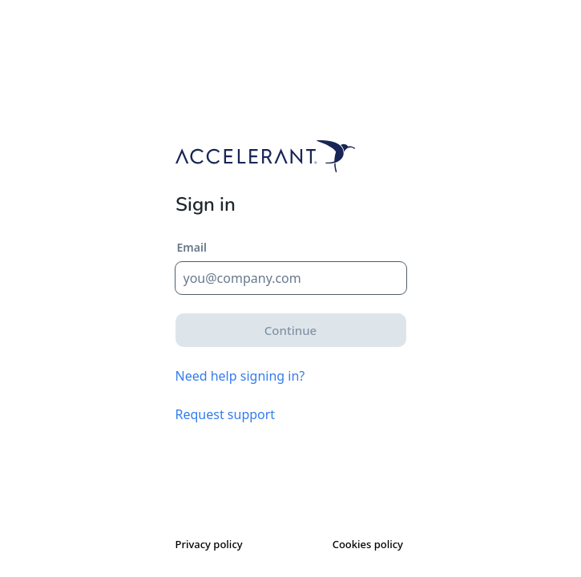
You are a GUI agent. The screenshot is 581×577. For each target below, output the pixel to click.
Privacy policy (209, 544)
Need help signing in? (240, 376)
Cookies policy (368, 544)
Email (192, 247)
